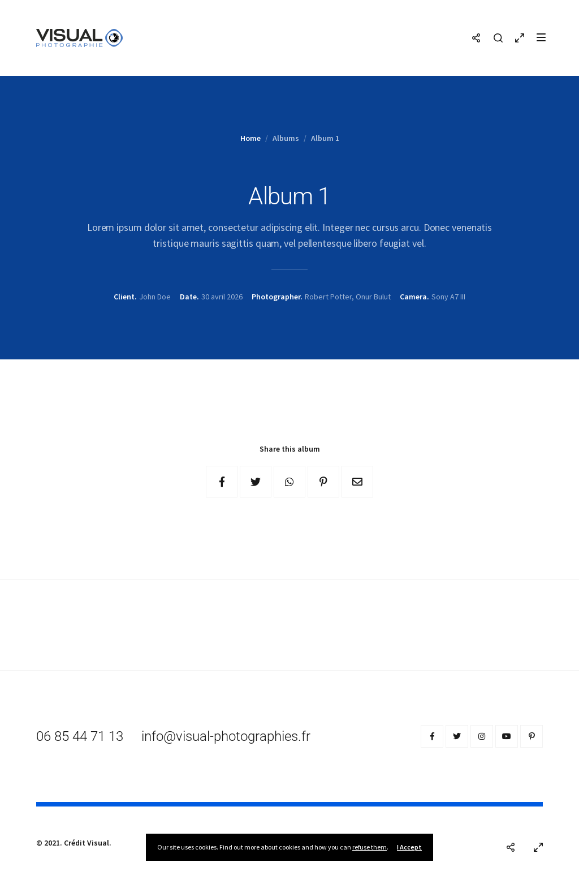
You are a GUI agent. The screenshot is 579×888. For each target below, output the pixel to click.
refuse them (369, 847)
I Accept (409, 847)
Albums (286, 138)
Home (250, 138)
